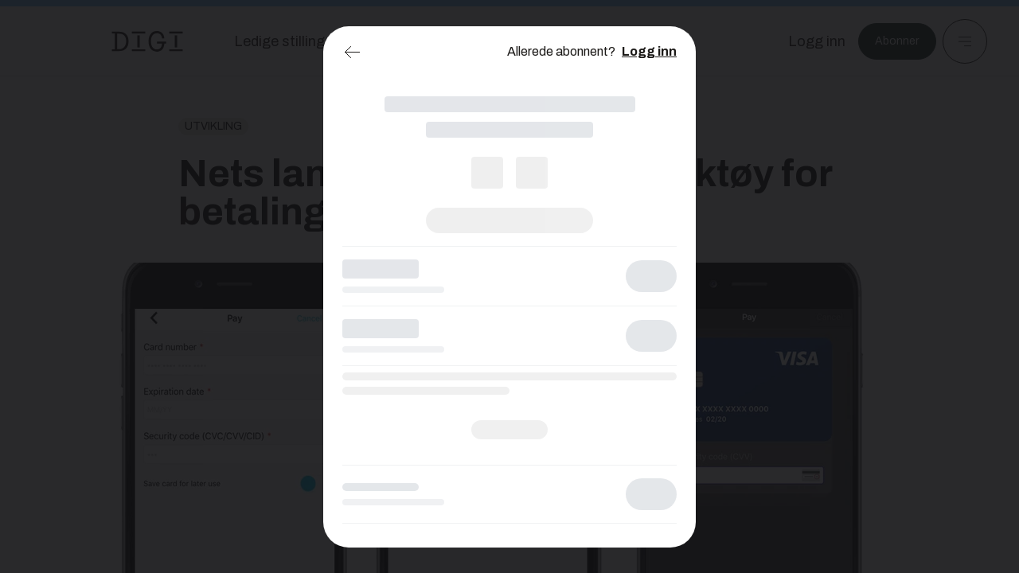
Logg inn (649, 51)
